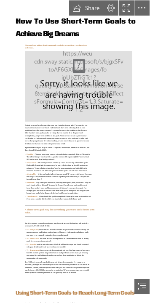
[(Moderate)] (79, 86)
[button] (86, 8)
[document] (79, 151)
